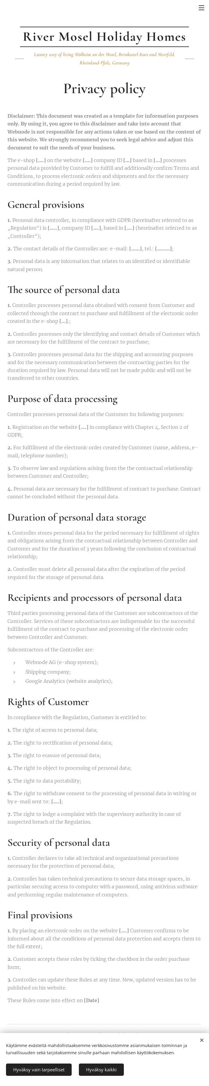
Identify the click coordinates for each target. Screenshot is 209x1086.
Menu (201, 7)
